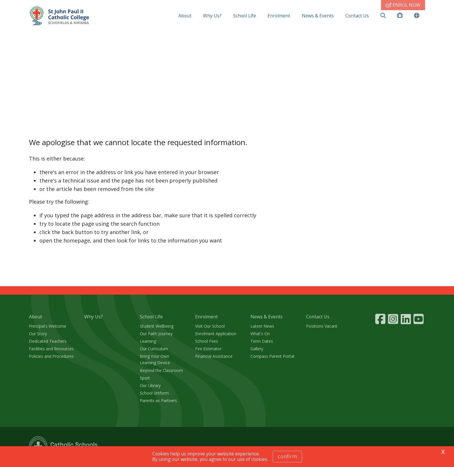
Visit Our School (210, 326)
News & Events (318, 15)
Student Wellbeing (156, 326)
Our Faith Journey (156, 333)
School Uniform (154, 393)
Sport (145, 378)
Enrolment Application (215, 333)
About (184, 15)
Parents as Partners (158, 400)
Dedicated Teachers (48, 341)
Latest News (262, 326)
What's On (260, 333)
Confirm (287, 456)
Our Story (38, 333)
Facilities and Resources (51, 348)
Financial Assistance (214, 356)
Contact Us (357, 15)
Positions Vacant (321, 326)
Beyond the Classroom (161, 370)
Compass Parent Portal (272, 356)
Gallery (256, 348)
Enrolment (279, 15)
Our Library (150, 385)
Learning (148, 341)
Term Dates (261, 341)
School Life (244, 15)
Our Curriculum (154, 348)
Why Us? (212, 15)
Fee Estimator (208, 348)
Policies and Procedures (51, 356)
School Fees (206, 341)
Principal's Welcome (47, 326)
